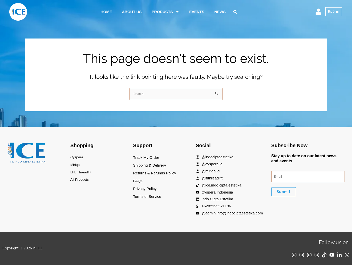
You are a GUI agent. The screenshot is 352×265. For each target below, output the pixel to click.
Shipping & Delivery (149, 165)
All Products (80, 181)
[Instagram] (285, 254)
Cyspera (77, 157)
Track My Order (146, 157)
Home (106, 12)
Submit (284, 193)
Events (196, 12)
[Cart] (333, 11)
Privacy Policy (144, 188)
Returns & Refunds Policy (154, 173)
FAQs (138, 181)
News (220, 12)
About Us (132, 12)
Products (165, 11)
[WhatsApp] (346, 254)
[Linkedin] (338, 254)
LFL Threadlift (82, 173)
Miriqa (75, 165)
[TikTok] (320, 254)
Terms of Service (147, 196)
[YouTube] (329, 254)
